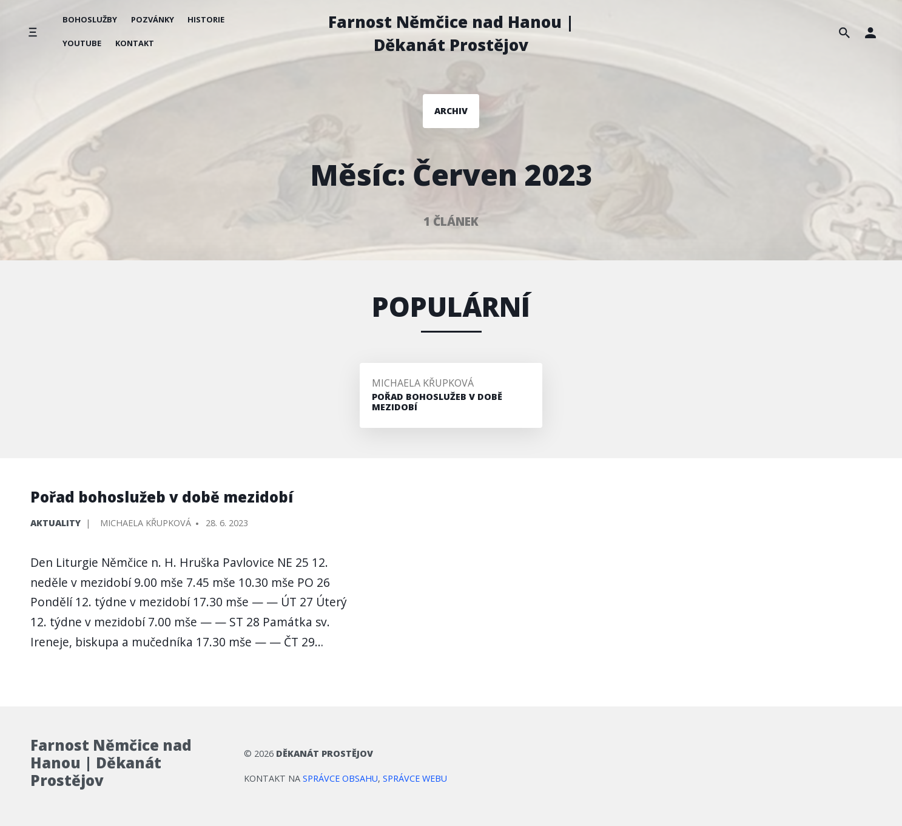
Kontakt (134, 43)
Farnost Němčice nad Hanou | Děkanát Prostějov (451, 33)
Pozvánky (152, 19)
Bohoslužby (89, 19)
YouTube (81, 43)
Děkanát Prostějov (324, 753)
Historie (205, 19)
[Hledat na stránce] (844, 32)
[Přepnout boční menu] (32, 32)
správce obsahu (340, 778)
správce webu (415, 778)
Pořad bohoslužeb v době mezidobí (161, 497)
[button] (870, 32)
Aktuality (55, 523)
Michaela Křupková (423, 383)
